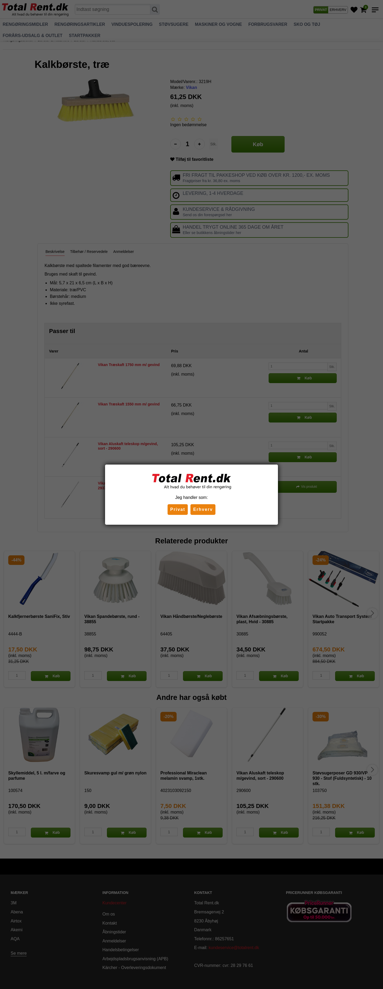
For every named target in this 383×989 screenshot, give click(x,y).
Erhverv (203, 509)
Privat (177, 509)
